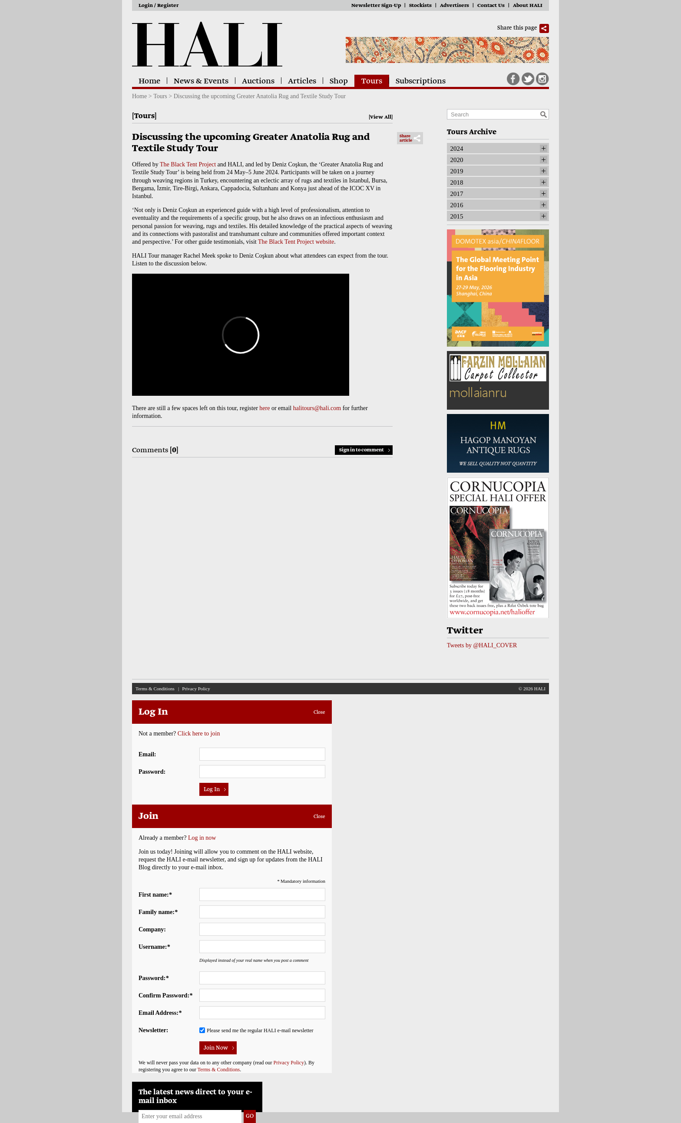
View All (380, 117)
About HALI (527, 6)
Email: (147, 754)
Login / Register (159, 6)
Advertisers (454, 6)
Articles (302, 81)
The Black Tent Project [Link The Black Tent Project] (188, 164)
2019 (456, 171)
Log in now (202, 838)
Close (319, 712)
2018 (456, 182)
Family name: (158, 912)
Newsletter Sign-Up (376, 6)
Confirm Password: (165, 995)
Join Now (216, 1048)
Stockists (420, 6)
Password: (152, 772)
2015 (456, 216)
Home (149, 81)
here (264, 408)
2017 (456, 193)
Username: (154, 947)
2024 (456, 148)
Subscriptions (421, 81)
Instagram (542, 79)
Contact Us (491, 6)
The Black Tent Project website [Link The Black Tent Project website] (296, 242)
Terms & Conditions (155, 688)
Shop (339, 81)
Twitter (528, 79)
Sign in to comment (361, 450)
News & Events (201, 81)
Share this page (517, 28)
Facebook (513, 79)
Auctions (258, 81)
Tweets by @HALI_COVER (482, 645)
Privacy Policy (196, 688)
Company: (152, 929)
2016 (456, 205)
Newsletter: (153, 1030)
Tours (371, 81)
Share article (406, 138)
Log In (212, 790)
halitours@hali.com (317, 408)
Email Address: (160, 1013)
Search (543, 114)
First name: (155, 894)
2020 (456, 159)
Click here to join (199, 733)
